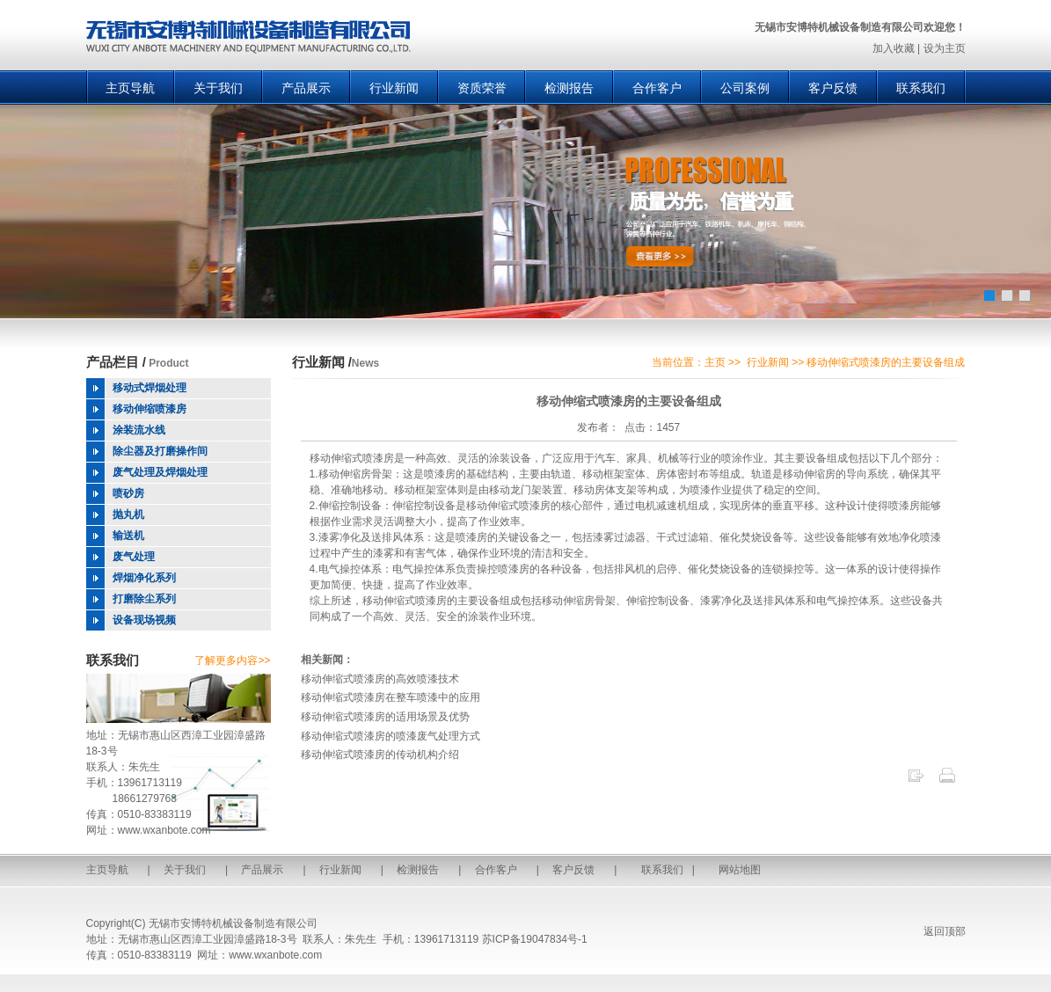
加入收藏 (893, 48)
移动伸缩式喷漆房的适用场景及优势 (385, 717)
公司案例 (745, 88)
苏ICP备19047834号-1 (535, 939)
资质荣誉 (482, 88)
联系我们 (920, 88)
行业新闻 (394, 88)
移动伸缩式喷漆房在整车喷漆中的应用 (390, 697)
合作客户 (657, 88)
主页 (715, 362)
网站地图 (740, 870)
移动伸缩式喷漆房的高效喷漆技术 (380, 679)
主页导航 (130, 88)
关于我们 (218, 88)
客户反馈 (833, 88)
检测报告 (569, 88)
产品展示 (306, 88)
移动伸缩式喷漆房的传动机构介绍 (380, 754)
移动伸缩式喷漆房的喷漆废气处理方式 (390, 736)
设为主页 (944, 48)
